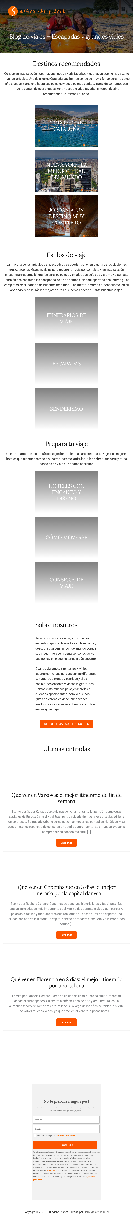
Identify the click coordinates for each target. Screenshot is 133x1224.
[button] (66, 843)
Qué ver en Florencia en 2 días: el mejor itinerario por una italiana (66, 982)
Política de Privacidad (66, 1135)
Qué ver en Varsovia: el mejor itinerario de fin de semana (66, 798)
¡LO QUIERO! (66, 1144)
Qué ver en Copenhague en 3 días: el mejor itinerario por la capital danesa (66, 890)
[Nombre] (66, 1120)
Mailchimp (51, 1170)
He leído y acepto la (55, 1135)
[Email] (66, 1129)
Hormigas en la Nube (96, 1212)
